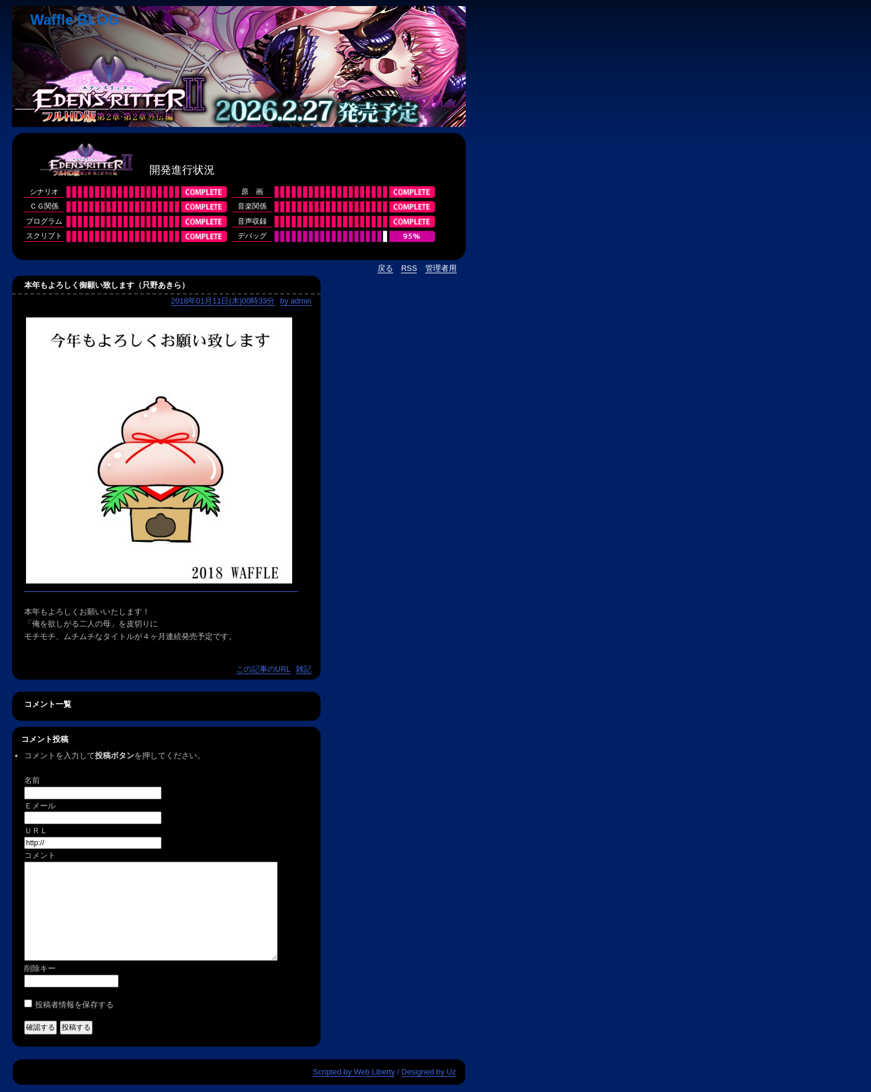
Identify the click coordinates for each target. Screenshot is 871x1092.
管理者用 (441, 268)
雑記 (304, 669)
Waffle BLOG (74, 19)
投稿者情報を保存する (74, 1004)
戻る (385, 268)
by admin (296, 300)
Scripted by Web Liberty (354, 1071)
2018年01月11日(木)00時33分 (223, 300)
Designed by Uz (429, 1071)
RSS (409, 268)
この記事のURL (263, 669)
